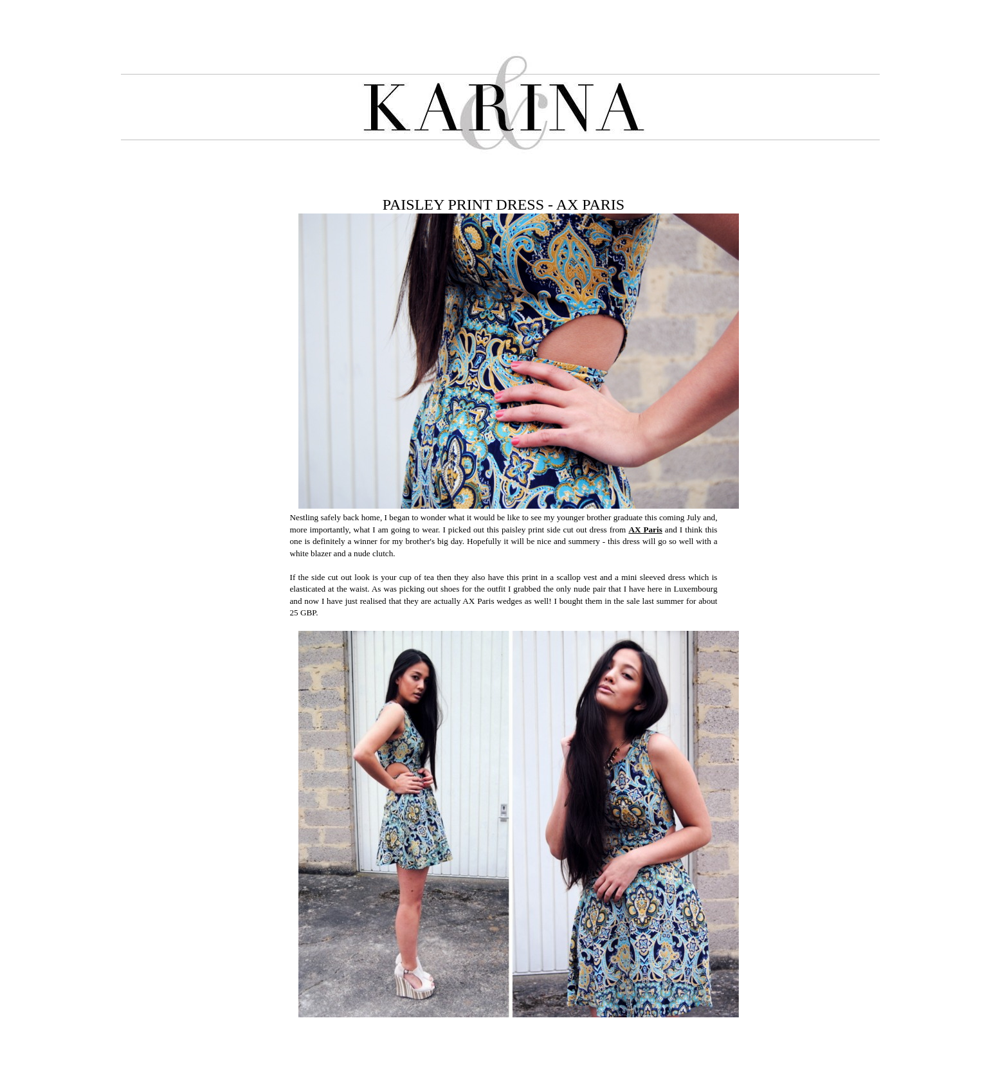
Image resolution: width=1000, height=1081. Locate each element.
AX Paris (645, 529)
